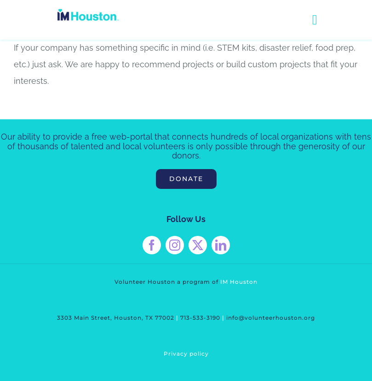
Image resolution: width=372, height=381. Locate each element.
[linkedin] (221, 245)
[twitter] (198, 245)
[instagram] (175, 245)
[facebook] (152, 245)
